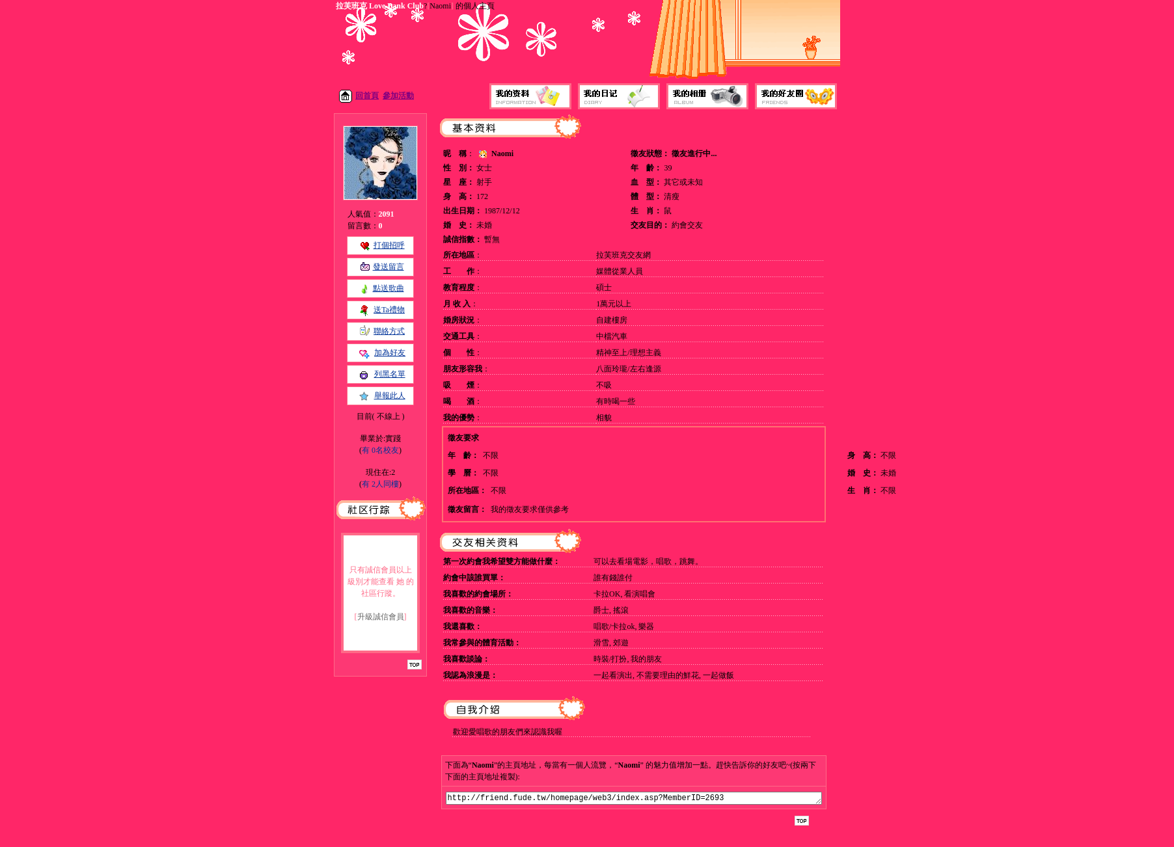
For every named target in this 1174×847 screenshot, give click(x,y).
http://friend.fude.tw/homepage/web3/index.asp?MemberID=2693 (634, 799)
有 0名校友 (380, 450)
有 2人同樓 (380, 484)
